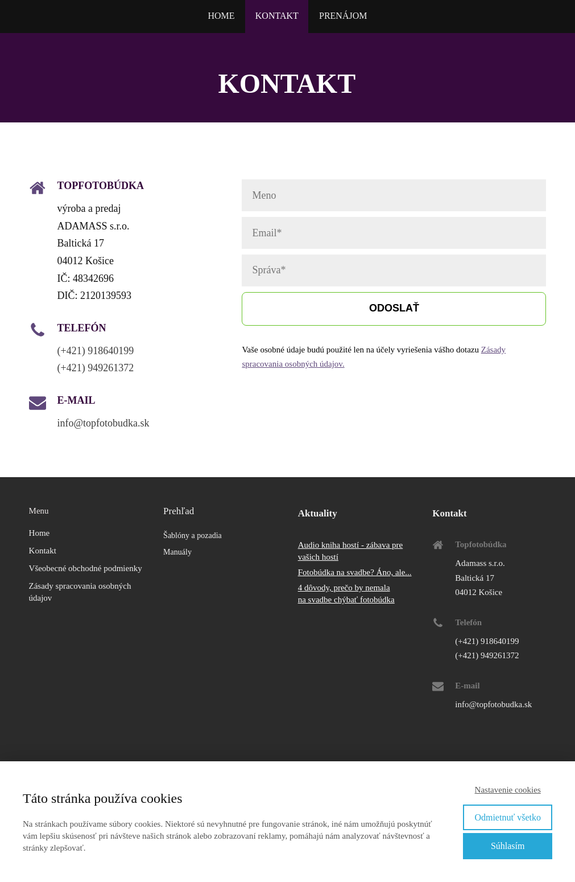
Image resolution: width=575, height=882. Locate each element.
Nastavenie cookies (508, 789)
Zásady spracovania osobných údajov (80, 591)
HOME (221, 15)
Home (39, 533)
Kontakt (42, 550)
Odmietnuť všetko (507, 817)
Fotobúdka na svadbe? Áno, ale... (355, 572)
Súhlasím (508, 846)
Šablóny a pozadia (192, 535)
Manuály (177, 552)
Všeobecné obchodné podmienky (85, 568)
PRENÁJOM (343, 15)
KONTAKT (277, 15)
